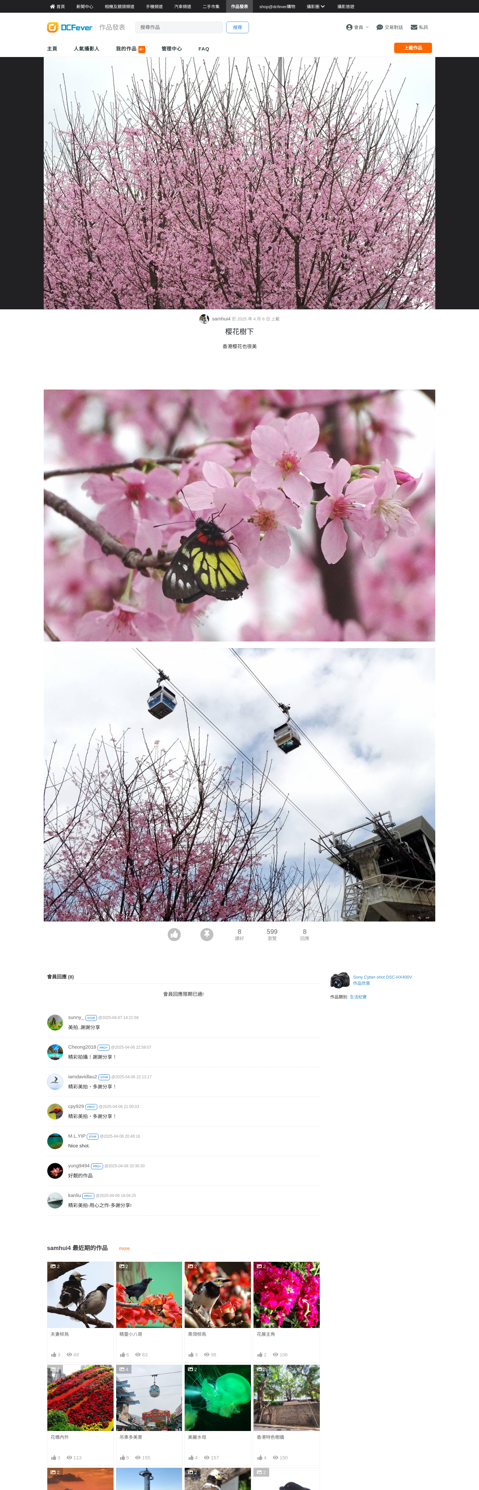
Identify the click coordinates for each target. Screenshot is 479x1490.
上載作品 (413, 48)
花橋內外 (60, 1437)
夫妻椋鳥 (60, 1334)
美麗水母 (197, 1437)
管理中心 (172, 49)
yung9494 (79, 1165)
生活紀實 (358, 997)
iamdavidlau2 (82, 1076)
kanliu (74, 1195)
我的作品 (130, 49)
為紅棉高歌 (199, 1479)
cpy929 (76, 1106)
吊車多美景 (130, 1437)
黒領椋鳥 (197, 1334)
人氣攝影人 (87, 49)
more (124, 1248)
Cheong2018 (82, 1047)
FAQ (203, 49)
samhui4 (215, 318)
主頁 (52, 49)
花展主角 (266, 1334)
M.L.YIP (76, 1136)
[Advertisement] (239, 371)
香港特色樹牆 (270, 1437)
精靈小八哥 (130, 1334)
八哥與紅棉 (268, 1479)
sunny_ (76, 1017)
